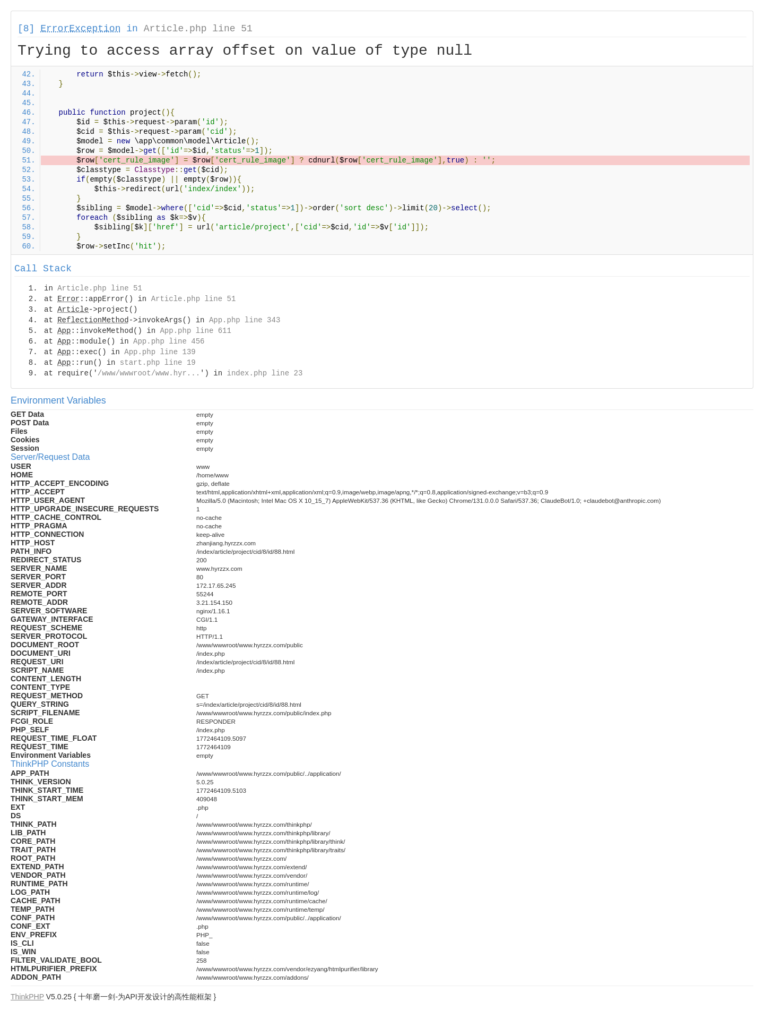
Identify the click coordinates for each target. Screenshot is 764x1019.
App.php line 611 (195, 331)
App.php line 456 (168, 341)
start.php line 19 (158, 362)
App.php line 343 (244, 320)
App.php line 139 (159, 352)
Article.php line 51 (198, 28)
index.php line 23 (264, 373)
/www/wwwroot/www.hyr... (149, 373)
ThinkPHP (27, 996)
